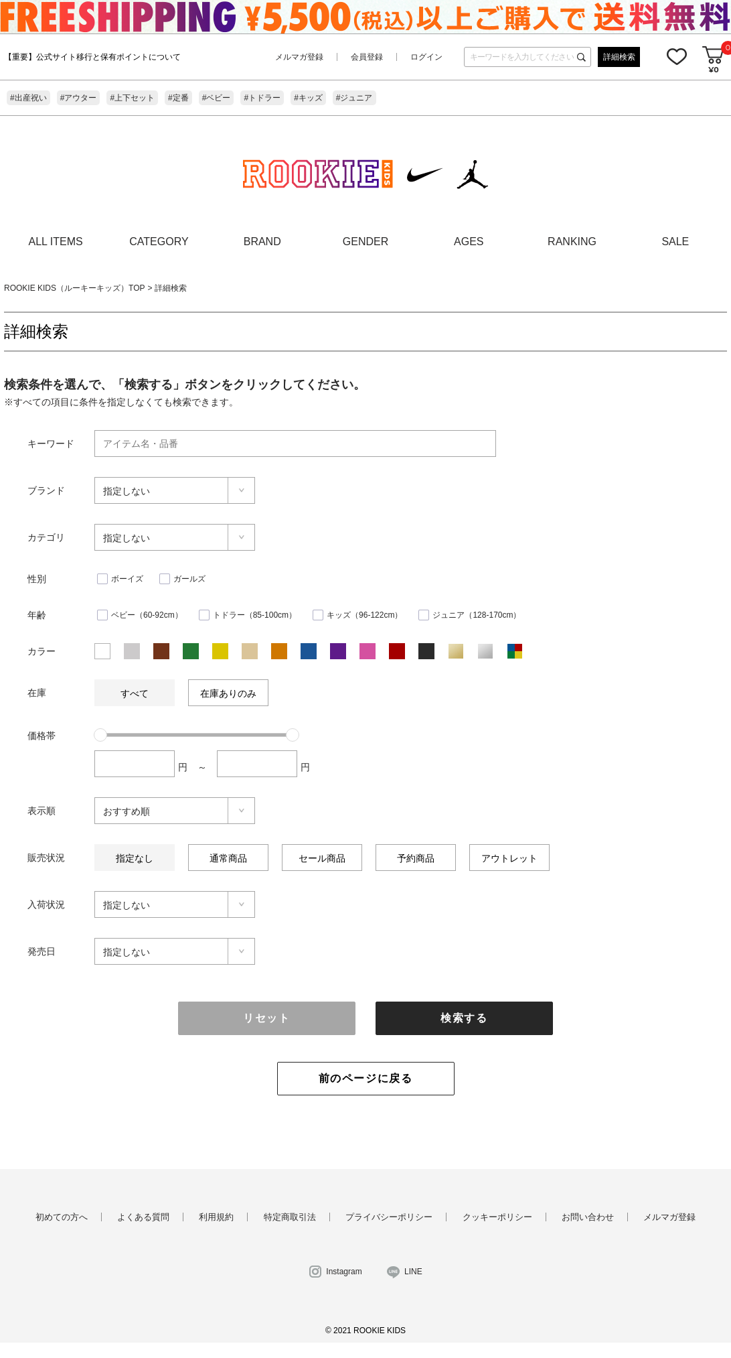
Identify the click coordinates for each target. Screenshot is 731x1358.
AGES (468, 241)
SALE (675, 241)
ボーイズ (127, 579)
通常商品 (228, 858)
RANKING (572, 241)
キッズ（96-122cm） (364, 615)
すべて (134, 693)
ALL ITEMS (56, 241)
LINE (413, 1271)
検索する (463, 1018)
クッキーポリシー (497, 1217)
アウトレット (509, 858)
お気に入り (677, 56)
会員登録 (367, 57)
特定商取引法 (290, 1217)
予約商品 (415, 858)
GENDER (365, 241)
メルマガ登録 (299, 57)
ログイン (426, 57)
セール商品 (322, 858)
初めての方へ (61, 1217)
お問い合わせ (588, 1217)
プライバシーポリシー (388, 1217)
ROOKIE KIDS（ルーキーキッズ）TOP (74, 288)
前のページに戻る (366, 1078)
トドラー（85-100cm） (255, 615)
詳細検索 (619, 57)
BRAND (262, 241)
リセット (266, 1018)
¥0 (713, 69)
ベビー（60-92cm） (147, 615)
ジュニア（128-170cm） (476, 615)
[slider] (100, 735)
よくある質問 (143, 1217)
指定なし (134, 858)
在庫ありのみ (228, 693)
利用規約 (216, 1217)
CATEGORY (158, 241)
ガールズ (189, 579)
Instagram (343, 1271)
